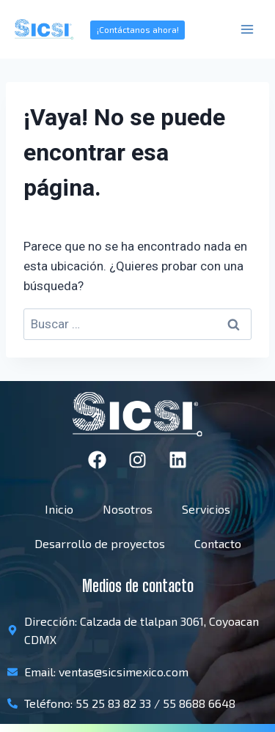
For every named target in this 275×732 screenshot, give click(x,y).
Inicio (59, 509)
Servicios (206, 509)
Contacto (217, 543)
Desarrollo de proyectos (99, 543)
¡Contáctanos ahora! (138, 29)
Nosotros (128, 509)
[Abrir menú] (246, 29)
